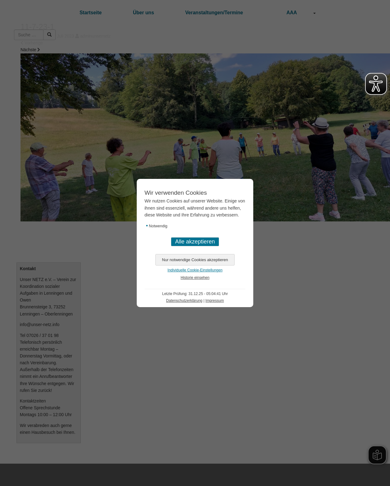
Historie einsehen (195, 277)
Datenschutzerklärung (184, 300)
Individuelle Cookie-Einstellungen (195, 270)
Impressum (214, 300)
